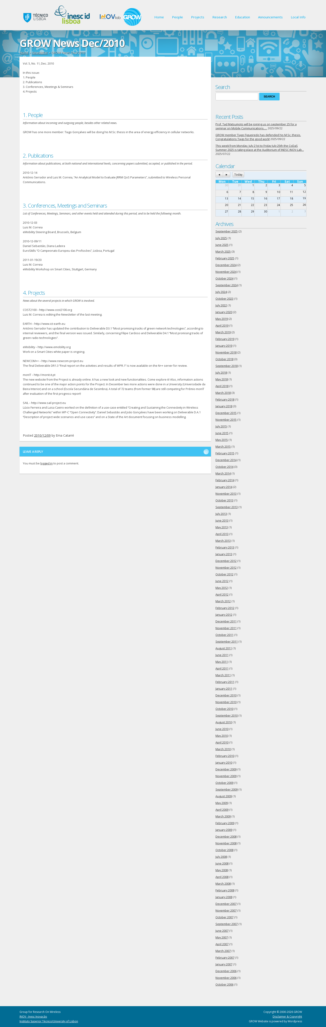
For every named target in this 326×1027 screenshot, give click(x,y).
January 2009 (223, 830)
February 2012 (224, 608)
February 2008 (224, 890)
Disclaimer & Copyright (287, 1016)
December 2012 (226, 561)
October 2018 (224, 359)
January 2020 (223, 312)
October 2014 (224, 467)
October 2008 (224, 850)
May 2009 (221, 803)
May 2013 (221, 527)
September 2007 (226, 924)
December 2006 (226, 971)
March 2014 (223, 473)
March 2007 (223, 951)
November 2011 (226, 628)
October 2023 (224, 299)
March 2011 (223, 675)
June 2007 (221, 931)
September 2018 (226, 366)
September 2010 (226, 715)
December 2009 (226, 769)
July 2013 (221, 514)
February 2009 (224, 823)
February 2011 (224, 682)
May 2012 (221, 588)
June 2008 (221, 863)
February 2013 (224, 547)
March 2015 (223, 446)
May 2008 (221, 870)
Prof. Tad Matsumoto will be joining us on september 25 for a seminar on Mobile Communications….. (256, 126)
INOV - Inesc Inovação (33, 1016)
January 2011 (223, 689)
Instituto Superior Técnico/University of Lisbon (49, 1021)
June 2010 (221, 729)
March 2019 (223, 332)
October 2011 (224, 635)
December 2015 (226, 413)
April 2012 (221, 594)
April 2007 (221, 944)
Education (242, 17)
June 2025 (221, 245)
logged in (46, 463)
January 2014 (223, 487)
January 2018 (223, 406)
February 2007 (224, 958)
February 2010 (224, 756)
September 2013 (226, 507)
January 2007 (223, 964)
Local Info (298, 17)
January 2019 (223, 346)
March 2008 (223, 884)
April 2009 (221, 810)
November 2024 (226, 272)
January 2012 (223, 615)
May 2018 (221, 379)
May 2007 (221, 937)
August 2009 (223, 796)
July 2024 (221, 292)
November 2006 (226, 978)
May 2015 (221, 440)
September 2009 (226, 789)
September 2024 (226, 285)
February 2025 (224, 258)
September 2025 (226, 231)
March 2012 (223, 601)
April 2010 (221, 742)
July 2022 (221, 305)
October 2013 (224, 500)
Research (219, 17)
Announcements (270, 17)
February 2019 (224, 339)
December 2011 (226, 621)
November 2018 (226, 352)
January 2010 (223, 763)
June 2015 (221, 433)
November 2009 (226, 776)
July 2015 (221, 426)
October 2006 (224, 984)
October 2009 (224, 783)
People (177, 17)
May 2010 (221, 736)
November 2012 (226, 568)
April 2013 (221, 534)
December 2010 (226, 695)
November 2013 (226, 494)
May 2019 (221, 319)
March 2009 (223, 816)
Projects (197, 17)
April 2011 (221, 668)
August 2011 (223, 648)
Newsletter (40, 52)
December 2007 (226, 904)
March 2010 (223, 749)
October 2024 (224, 278)
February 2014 (224, 480)
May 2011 (221, 662)
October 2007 (224, 917)
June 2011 (221, 655)
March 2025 (223, 252)
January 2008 (223, 897)
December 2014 (226, 460)
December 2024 (226, 265)
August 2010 (223, 722)
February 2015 (224, 453)
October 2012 (224, 574)
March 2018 (223, 393)
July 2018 (221, 373)
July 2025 (221, 238)
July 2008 (221, 857)
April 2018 (221, 386)
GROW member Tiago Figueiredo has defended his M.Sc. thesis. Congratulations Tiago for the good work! (258, 137)
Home (159, 17)
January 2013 (223, 554)
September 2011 (226, 642)
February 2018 (224, 399)
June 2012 (221, 581)
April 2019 (221, 325)
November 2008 (226, 843)
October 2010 (224, 709)
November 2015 (226, 420)
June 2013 (221, 520)
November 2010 (226, 702)
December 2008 (226, 836)
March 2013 (223, 541)
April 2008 (221, 877)
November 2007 (226, 910)
